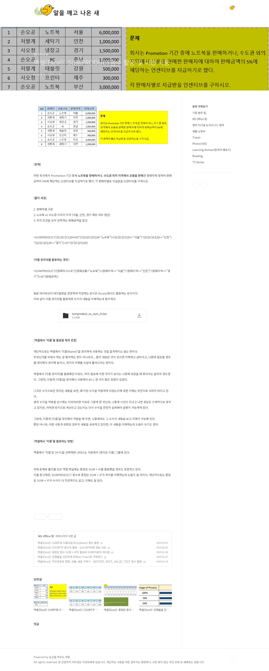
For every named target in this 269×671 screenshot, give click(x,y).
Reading (197, 156)
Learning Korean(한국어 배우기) (211, 150)
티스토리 (195, 184)
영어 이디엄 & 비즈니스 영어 (208, 125)
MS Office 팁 (46, 536)
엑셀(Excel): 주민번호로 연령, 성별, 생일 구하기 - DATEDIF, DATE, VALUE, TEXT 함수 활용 (90, 561)
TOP (232, 658)
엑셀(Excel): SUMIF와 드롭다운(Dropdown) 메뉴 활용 (68, 543)
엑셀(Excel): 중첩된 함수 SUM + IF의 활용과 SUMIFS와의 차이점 (74, 552)
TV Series (198, 162)
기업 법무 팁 (199, 113)
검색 (224, 7)
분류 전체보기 (200, 106)
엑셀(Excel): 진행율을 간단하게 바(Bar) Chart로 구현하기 (70, 557)
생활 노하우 (198, 131)
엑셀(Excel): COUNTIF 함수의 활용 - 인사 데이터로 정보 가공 (72, 547)
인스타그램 (204, 184)
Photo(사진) (199, 143)
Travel (196, 137)
